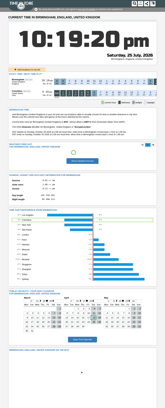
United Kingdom (18, 82)
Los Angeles (28, 217)
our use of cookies (87, 9)
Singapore (27, 267)
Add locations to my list (27, 69)
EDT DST (27, 91)
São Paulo (27, 232)
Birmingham (18, 79)
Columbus (17, 91)
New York (26, 227)
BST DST (29, 80)
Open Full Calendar (82, 342)
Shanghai (26, 271)
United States (17, 93)
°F (148, 145)
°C (142, 145)
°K (153, 145)
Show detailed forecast (82, 161)
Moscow (26, 252)
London (25, 237)
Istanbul (25, 247)
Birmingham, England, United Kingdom (132, 59)
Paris (24, 242)
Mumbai (26, 262)
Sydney (25, 281)
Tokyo (24, 277)
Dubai (24, 257)
